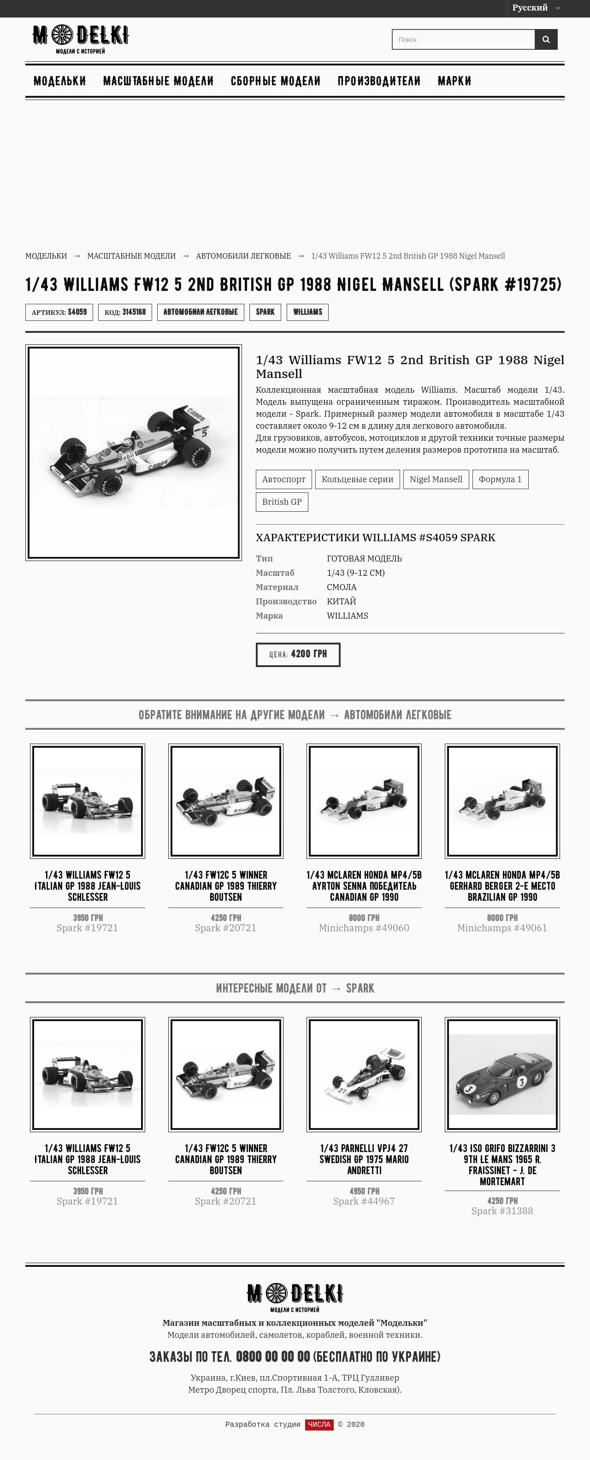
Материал (277, 587)
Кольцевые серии (358, 479)
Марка (269, 615)
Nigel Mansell (436, 479)
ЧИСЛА (319, 1425)
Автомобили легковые (201, 312)
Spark (265, 312)
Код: (125, 312)
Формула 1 (500, 479)
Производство (286, 601)
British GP (282, 502)
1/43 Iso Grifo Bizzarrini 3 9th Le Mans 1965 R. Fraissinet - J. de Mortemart (502, 1164)
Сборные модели (276, 81)
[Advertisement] (295, 176)
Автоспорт (284, 479)
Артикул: (59, 312)
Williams (307, 312)
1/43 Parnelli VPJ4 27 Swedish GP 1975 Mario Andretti (364, 1159)
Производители (379, 81)
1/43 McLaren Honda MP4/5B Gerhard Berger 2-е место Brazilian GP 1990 (502, 886)
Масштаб (275, 572)
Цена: (279, 655)
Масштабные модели (158, 81)
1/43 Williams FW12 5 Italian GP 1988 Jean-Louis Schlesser (88, 886)
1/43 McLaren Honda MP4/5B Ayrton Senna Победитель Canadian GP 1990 (364, 886)
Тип (264, 558)
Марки (455, 81)
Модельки (60, 81)
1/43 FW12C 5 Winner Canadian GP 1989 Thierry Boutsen (226, 886)
